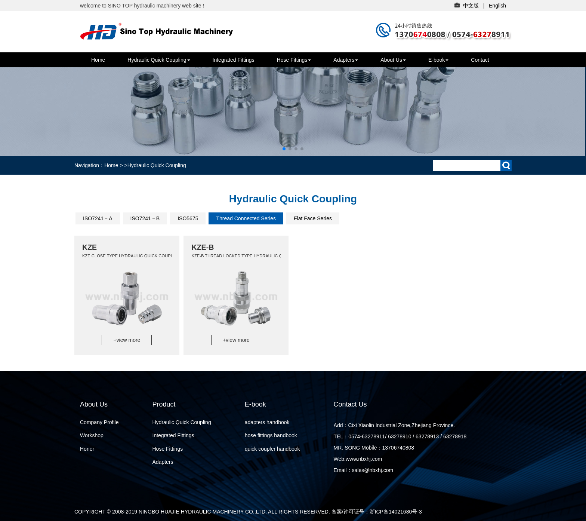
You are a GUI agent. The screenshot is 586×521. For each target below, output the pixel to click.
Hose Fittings (294, 60)
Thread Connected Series (246, 218)
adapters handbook (267, 422)
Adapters (345, 60)
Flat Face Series (313, 218)
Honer (87, 449)
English (497, 6)
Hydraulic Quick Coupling (158, 60)
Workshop (92, 435)
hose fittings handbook (271, 435)
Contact (480, 60)
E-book (438, 60)
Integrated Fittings (234, 60)
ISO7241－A (97, 218)
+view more (126, 340)
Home (98, 60)
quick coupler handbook (272, 449)
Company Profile (99, 422)
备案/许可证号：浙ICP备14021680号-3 (376, 512)
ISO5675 (188, 218)
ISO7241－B (145, 218)
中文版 (471, 6)
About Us (393, 60)
